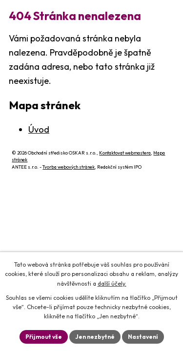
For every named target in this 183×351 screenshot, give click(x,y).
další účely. (112, 283)
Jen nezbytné (95, 336)
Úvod (38, 129)
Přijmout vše (43, 336)
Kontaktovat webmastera (125, 153)
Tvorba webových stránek (68, 167)
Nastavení (143, 336)
